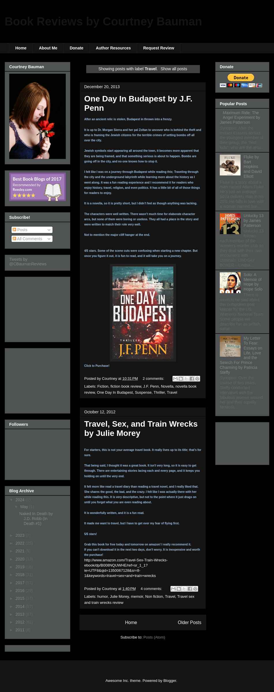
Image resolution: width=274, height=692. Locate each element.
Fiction (102, 386)
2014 (21, 606)
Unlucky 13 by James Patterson (254, 220)
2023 (21, 535)
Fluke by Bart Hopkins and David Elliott (253, 167)
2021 (21, 551)
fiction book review (125, 386)
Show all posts (174, 68)
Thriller (159, 392)
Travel (172, 392)
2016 (21, 590)
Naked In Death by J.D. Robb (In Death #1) (36, 518)
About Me (48, 48)
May (24, 506)
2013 (21, 614)
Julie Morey (119, 596)
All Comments (27, 238)
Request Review (158, 48)
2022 (21, 543)
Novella (167, 386)
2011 (21, 630)
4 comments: (152, 588)
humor (102, 596)
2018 (21, 574)
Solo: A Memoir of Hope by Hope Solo (253, 281)
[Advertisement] (38, 308)
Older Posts (189, 622)
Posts (20, 229)
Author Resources (113, 48)
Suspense (143, 392)
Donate (76, 48)
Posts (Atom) (154, 637)
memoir (137, 596)
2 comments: (154, 378)
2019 (21, 567)
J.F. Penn (151, 386)
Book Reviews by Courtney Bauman (103, 21)
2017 (21, 582)
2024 (21, 499)
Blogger (169, 680)
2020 (21, 559)
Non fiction (154, 596)
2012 (21, 622)
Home (21, 48)
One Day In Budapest (115, 392)
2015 (21, 598)
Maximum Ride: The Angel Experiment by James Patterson (240, 117)
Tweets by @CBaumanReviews (27, 261)
